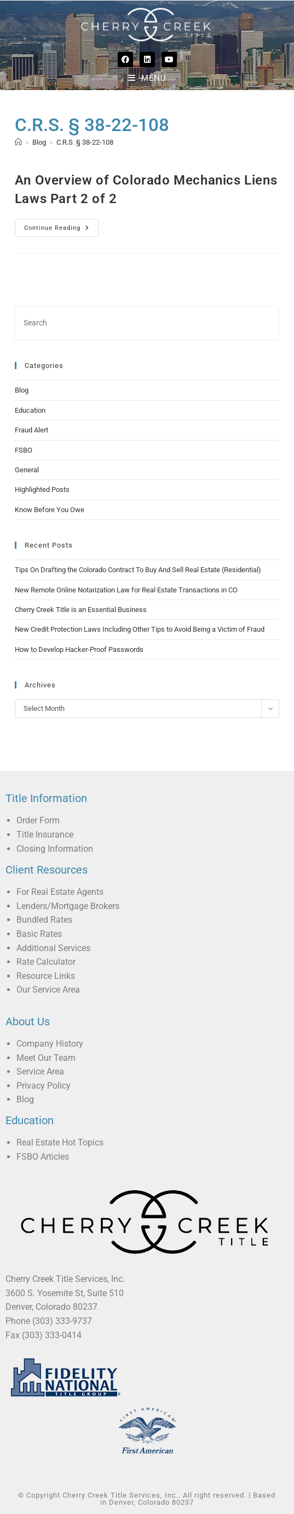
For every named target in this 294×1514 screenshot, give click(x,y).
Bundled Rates (44, 920)
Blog (21, 390)
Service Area (40, 1071)
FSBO (23, 450)
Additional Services (53, 948)
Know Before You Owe (49, 510)
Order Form (38, 820)
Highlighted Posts (42, 489)
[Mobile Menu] (147, 78)
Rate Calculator (46, 962)
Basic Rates (39, 934)
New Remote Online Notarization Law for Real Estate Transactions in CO (126, 590)
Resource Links (45, 976)
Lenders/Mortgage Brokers (67, 906)
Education (30, 410)
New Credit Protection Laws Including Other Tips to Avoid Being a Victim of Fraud (139, 629)
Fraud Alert (31, 430)
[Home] (18, 142)
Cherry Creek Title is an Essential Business (81, 609)
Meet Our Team (46, 1058)
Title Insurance (44, 834)
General (27, 470)
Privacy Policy (43, 1085)
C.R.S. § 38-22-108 (84, 142)
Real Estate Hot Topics (59, 1142)
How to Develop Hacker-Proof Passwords (79, 649)
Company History (49, 1043)
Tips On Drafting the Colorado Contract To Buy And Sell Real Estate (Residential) (138, 570)
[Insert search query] (147, 323)
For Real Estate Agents (59, 892)
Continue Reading (61, 225)
